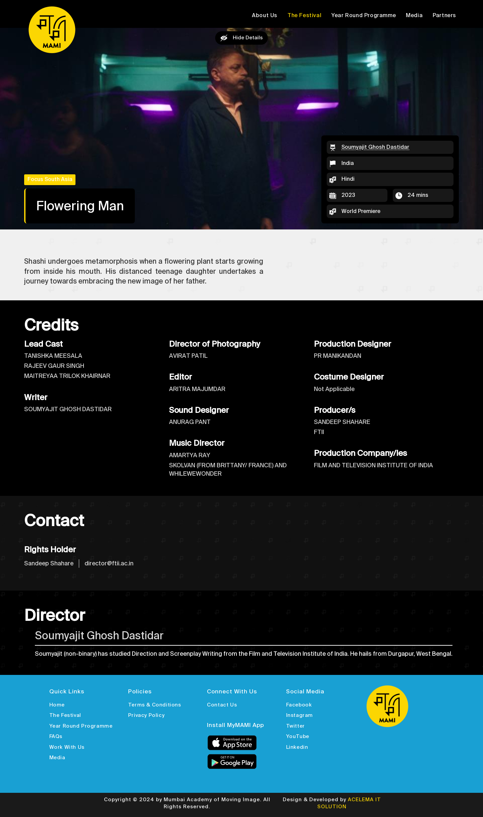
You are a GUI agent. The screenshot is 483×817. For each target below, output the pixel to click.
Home (57, 704)
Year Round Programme (363, 15)
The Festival (304, 15)
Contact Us (222, 704)
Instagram (299, 715)
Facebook (299, 704)
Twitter (295, 726)
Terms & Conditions (154, 704)
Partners (444, 15)
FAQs (55, 736)
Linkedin (297, 747)
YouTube (297, 736)
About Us (264, 15)
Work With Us (67, 747)
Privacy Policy (146, 715)
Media (414, 15)
